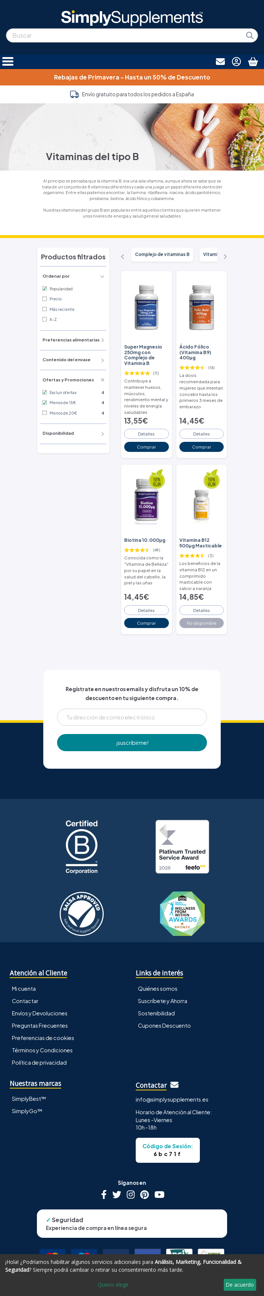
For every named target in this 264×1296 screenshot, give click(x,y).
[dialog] (132, 1275)
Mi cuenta (24, 988)
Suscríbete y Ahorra (162, 1000)
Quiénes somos (157, 988)
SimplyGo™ (27, 1111)
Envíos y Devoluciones (39, 1013)
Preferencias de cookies (43, 1037)
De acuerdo (240, 1284)
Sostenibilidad (156, 1013)
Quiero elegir (113, 1284)
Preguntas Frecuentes (40, 1025)
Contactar (25, 1000)
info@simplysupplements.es (172, 1099)
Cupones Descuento (164, 1025)
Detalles (146, 433)
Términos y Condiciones (42, 1050)
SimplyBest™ (29, 1098)
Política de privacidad (39, 1062)
